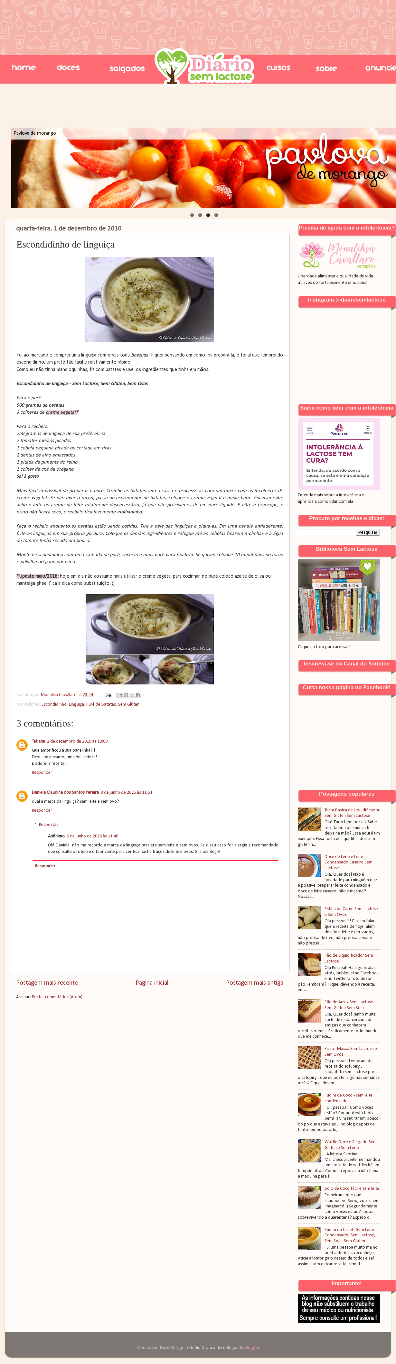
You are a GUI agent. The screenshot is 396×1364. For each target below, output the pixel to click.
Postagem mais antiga (254, 983)
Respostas (48, 824)
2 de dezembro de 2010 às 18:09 (77, 741)
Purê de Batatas (101, 704)
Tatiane (38, 741)
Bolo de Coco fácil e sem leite (352, 1188)
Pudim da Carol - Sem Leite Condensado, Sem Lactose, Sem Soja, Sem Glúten (350, 1235)
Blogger (251, 1347)
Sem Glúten (128, 704)
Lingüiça (76, 704)
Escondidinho (54, 704)
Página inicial (152, 983)
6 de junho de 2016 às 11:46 (92, 836)
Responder (42, 772)
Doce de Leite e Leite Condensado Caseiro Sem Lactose (348, 862)
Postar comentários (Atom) (57, 997)
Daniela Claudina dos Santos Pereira (65, 792)
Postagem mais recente (47, 983)
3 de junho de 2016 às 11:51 (126, 792)
